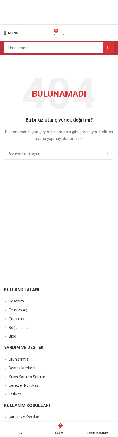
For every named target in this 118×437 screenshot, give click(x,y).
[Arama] (59, 47)
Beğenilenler (19, 327)
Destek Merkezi (22, 368)
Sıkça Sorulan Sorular (27, 377)
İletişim (15, 394)
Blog (12, 336)
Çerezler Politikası (24, 385)
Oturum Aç (18, 310)
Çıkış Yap (16, 319)
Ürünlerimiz (18, 359)
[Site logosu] (59, 12)
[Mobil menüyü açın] (11, 32)
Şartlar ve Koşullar (24, 417)
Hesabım (16, 301)
